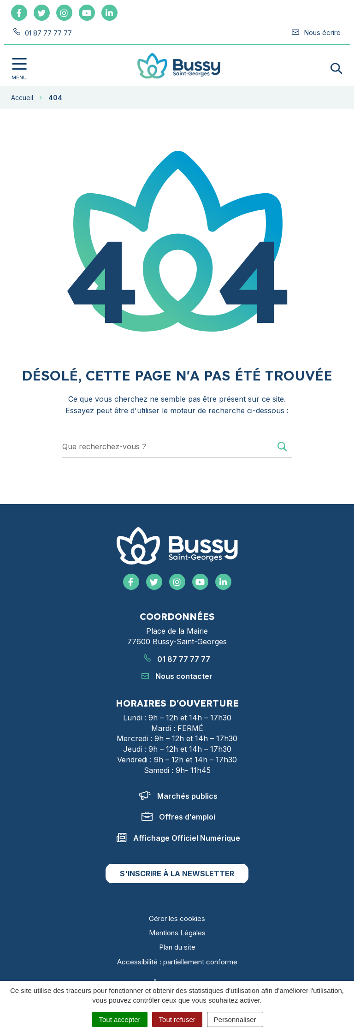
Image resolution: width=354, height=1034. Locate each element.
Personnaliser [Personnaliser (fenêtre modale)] (235, 1019)
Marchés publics (178, 796)
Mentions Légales (177, 932)
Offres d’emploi (178, 816)
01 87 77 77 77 (177, 659)
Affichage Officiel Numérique (178, 838)
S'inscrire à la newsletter (177, 873)
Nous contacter (177, 676)
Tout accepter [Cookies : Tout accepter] (120, 1019)
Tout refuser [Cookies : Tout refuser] (177, 1019)
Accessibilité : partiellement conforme (177, 961)
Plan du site (177, 947)
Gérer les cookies (177, 918)
